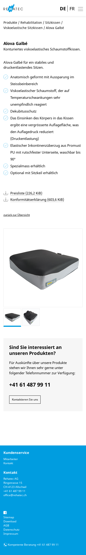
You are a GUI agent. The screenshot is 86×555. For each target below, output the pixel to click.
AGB (6, 525)
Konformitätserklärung (37, 199)
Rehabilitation (31, 22)
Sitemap (8, 517)
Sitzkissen (52, 22)
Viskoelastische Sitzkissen (23, 28)
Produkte (10, 22)
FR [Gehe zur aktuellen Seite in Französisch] (72, 8)
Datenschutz (11, 529)
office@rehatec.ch (15, 495)
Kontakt (8, 463)
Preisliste (26, 193)
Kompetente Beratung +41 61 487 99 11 (33, 545)
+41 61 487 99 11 (14, 491)
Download (9, 521)
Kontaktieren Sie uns (25, 399)
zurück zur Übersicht (16, 215)
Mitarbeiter (10, 459)
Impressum (10, 534)
